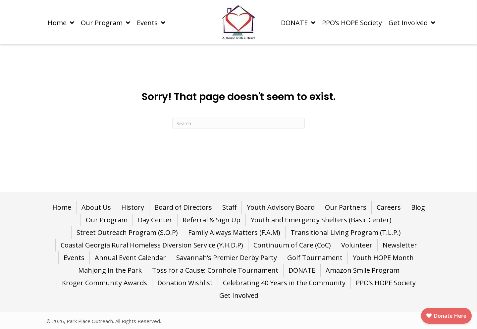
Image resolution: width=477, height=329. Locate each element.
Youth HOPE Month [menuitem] (383, 257)
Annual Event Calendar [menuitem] (130, 257)
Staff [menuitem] (229, 207)
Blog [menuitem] (418, 207)
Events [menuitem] (74, 257)
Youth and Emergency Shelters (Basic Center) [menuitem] (321, 219)
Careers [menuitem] (389, 207)
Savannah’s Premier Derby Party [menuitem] (226, 257)
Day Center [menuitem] (155, 219)
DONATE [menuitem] (302, 270)
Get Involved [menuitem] (238, 295)
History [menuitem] (132, 207)
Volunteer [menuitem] (356, 245)
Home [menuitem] (61, 207)
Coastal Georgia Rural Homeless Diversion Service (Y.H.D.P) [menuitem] (152, 245)
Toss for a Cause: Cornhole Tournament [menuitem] (215, 270)
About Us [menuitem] (96, 207)
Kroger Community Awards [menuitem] (104, 282)
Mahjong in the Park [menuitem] (110, 270)
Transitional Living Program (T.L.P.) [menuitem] (346, 232)
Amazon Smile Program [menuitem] (362, 270)
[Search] (238, 123)
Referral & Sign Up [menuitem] (211, 219)
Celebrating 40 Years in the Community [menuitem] (284, 282)
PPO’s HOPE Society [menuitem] (386, 282)
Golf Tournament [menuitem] (315, 257)
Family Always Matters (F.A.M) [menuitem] (234, 232)
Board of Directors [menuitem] (183, 207)
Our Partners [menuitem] (345, 207)
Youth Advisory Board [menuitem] (281, 207)
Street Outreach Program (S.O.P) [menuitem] (127, 232)
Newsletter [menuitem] (400, 245)
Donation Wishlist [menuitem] (185, 282)
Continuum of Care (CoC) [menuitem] (292, 245)
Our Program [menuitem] (107, 219)
